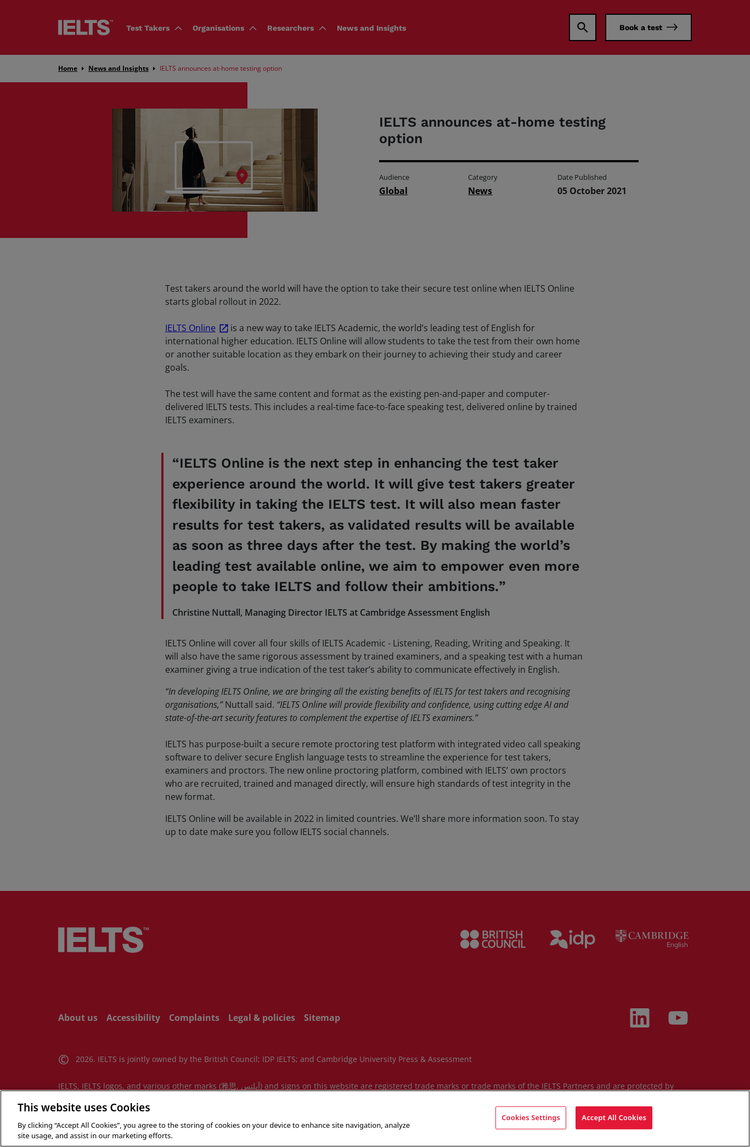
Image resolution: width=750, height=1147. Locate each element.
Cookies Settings (530, 1117)
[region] (375, 1118)
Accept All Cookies (614, 1117)
